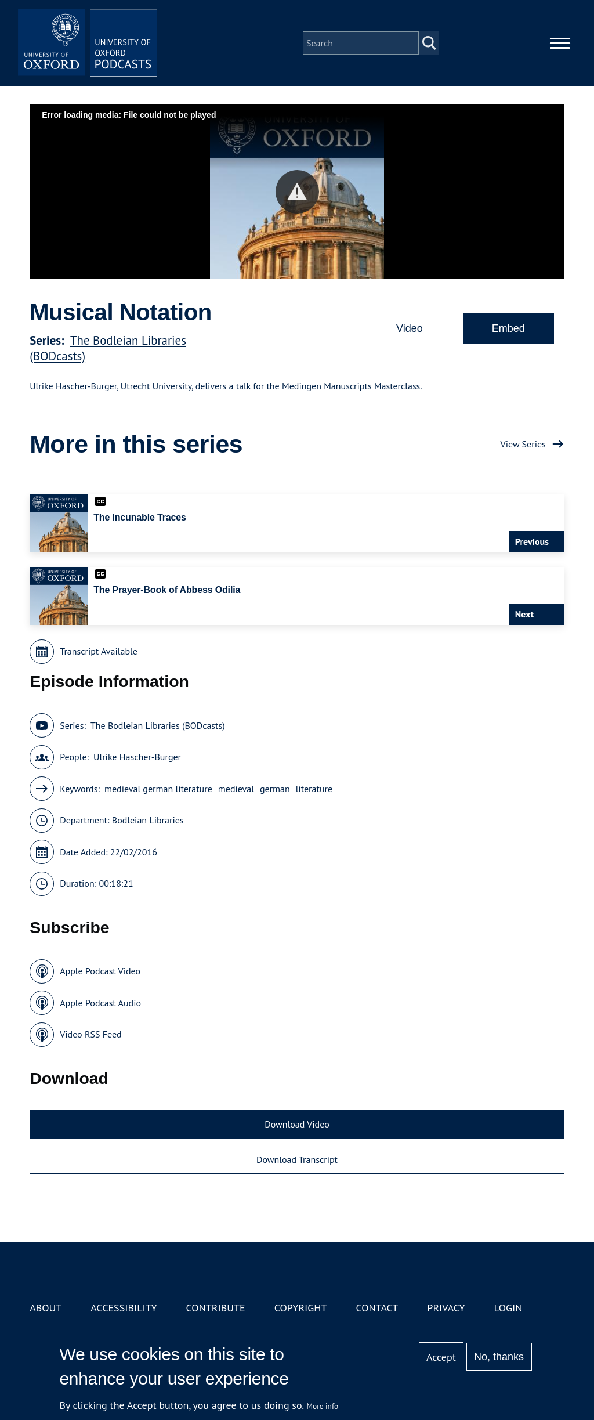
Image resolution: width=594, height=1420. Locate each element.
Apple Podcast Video (100, 971)
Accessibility (123, 1307)
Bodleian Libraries (148, 820)
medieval (236, 788)
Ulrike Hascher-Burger (137, 757)
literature (314, 788)
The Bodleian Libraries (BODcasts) (157, 725)
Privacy (446, 1307)
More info (323, 1406)
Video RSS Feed (91, 1034)
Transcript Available (98, 651)
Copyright (300, 1307)
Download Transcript (297, 1159)
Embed (508, 328)
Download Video (297, 1124)
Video (409, 328)
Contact (377, 1307)
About (45, 1307)
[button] (297, 192)
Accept (441, 1357)
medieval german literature (158, 788)
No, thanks (499, 1357)
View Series (523, 444)
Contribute (215, 1307)
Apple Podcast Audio (100, 1003)
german (275, 788)
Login (508, 1307)
